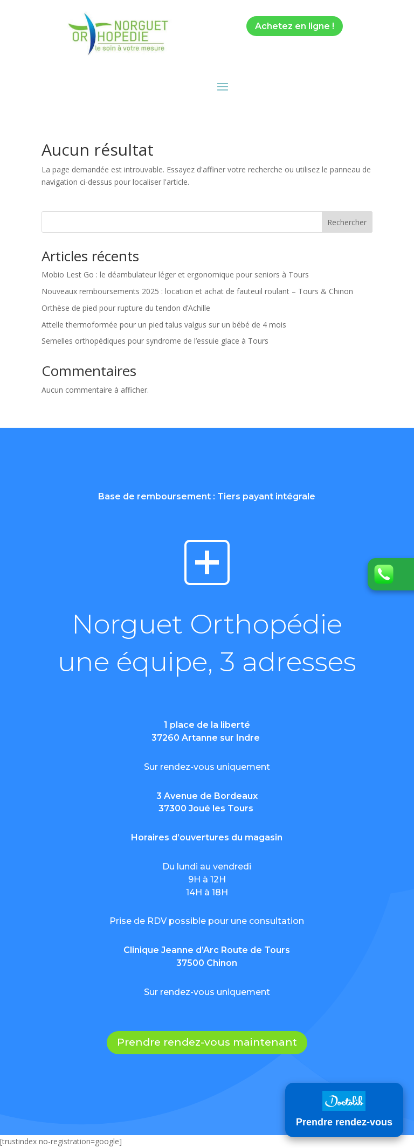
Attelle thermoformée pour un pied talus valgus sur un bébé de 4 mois (164, 324)
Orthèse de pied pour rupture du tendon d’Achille (126, 308)
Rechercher (347, 222)
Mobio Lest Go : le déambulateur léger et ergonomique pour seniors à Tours (175, 274)
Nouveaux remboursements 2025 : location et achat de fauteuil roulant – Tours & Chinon (197, 291)
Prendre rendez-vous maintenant (207, 1042)
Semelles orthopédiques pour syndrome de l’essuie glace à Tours (155, 341)
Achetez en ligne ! (294, 26)
